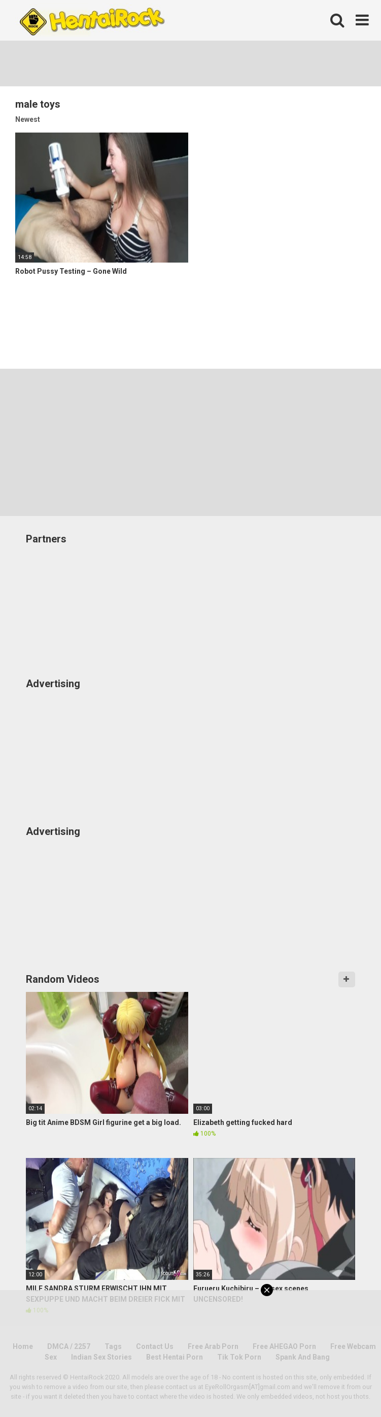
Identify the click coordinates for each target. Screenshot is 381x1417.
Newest (27, 119)
